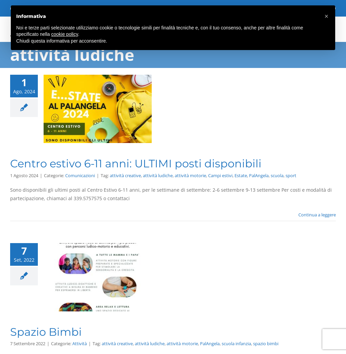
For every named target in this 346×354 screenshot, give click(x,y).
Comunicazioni (80, 175)
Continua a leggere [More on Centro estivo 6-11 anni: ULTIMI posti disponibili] (317, 215)
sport (291, 175)
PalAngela (259, 175)
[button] (326, 16)
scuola (277, 175)
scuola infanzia (236, 343)
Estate (240, 175)
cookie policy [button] (64, 34)
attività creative (125, 175)
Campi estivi (220, 175)
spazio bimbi (265, 343)
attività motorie (190, 175)
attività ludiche (158, 175)
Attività (79, 343)
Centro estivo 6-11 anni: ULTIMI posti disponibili (136, 163)
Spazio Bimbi (46, 331)
